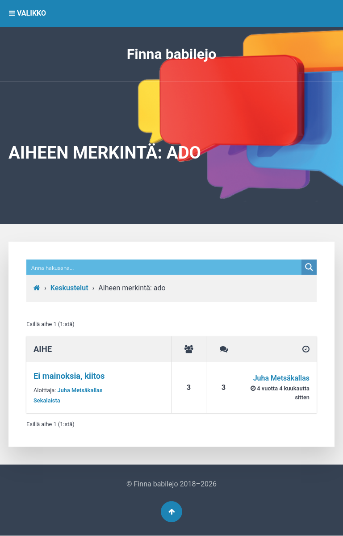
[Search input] (164, 267)
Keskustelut (69, 288)
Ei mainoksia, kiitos (69, 376)
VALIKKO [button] (27, 13)
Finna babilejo (172, 54)
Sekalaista (46, 400)
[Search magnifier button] (309, 267)
